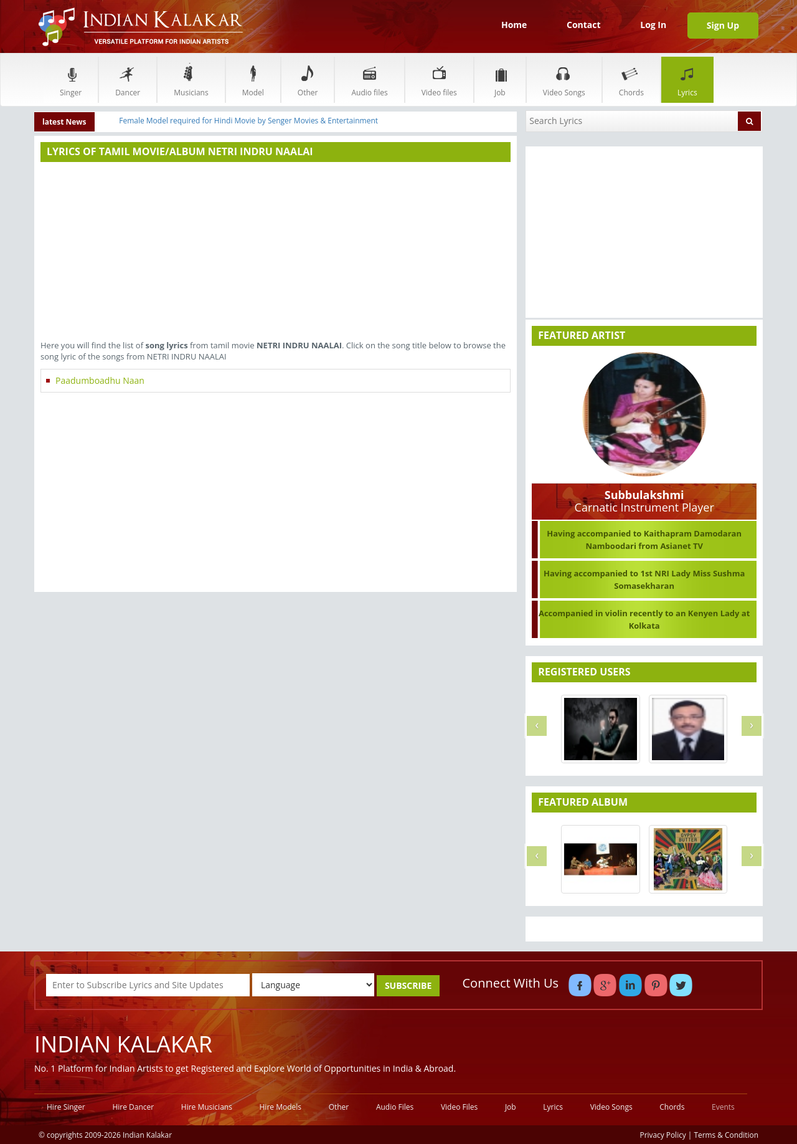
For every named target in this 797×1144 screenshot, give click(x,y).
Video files (439, 79)
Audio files (369, 79)
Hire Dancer (133, 1107)
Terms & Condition (726, 1135)
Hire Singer (66, 1107)
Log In (653, 25)
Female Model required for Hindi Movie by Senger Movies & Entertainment (248, 120)
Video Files (459, 1107)
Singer (71, 79)
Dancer (127, 79)
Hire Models (280, 1107)
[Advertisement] (275, 252)
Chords (631, 79)
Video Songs (564, 79)
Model (253, 79)
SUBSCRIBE (408, 985)
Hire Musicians (206, 1107)
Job (500, 79)
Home (514, 25)
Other (308, 79)
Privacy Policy (663, 1135)
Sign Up (723, 25)
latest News (64, 122)
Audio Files (394, 1107)
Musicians (191, 79)
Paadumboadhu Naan (99, 380)
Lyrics (687, 79)
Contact (584, 25)
